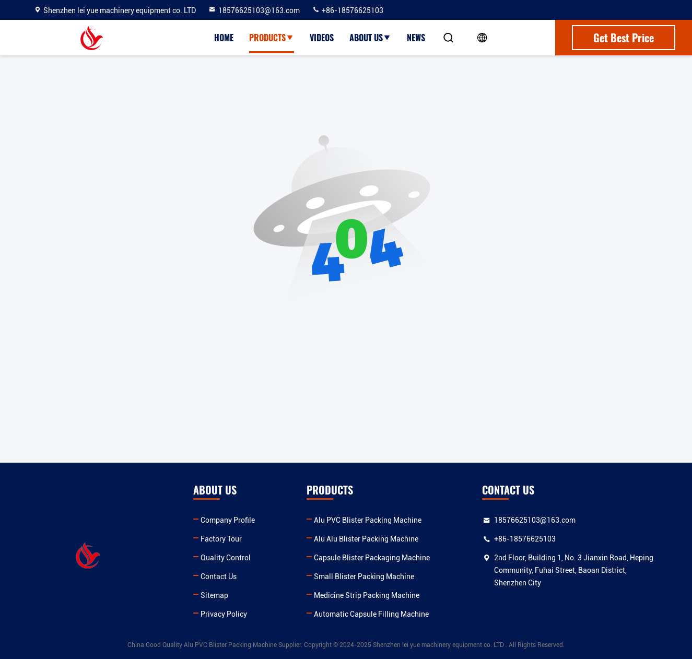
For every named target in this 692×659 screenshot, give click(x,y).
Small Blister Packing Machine (364, 576)
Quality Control (226, 558)
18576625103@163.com (254, 10)
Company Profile (228, 520)
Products (271, 37)
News (416, 37)
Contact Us (219, 576)
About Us (370, 37)
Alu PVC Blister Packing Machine (367, 520)
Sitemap (214, 595)
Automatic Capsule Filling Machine (371, 614)
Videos (322, 37)
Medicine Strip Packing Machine (366, 595)
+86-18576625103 (347, 10)
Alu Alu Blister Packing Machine (366, 539)
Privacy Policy (224, 614)
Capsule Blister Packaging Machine (372, 558)
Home (223, 37)
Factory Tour (221, 539)
